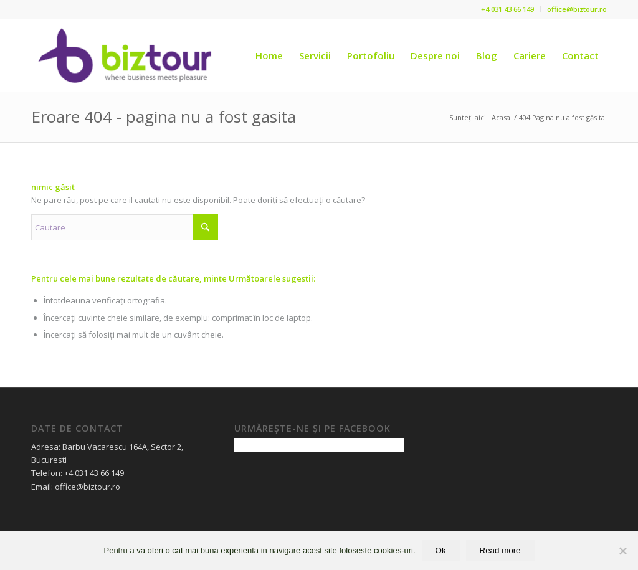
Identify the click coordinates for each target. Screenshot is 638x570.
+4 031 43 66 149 (507, 9)
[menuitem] (508, 9)
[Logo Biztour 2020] (126, 55)
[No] (622, 550)
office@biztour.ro (577, 9)
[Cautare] (124, 227)
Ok (441, 550)
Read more (500, 550)
